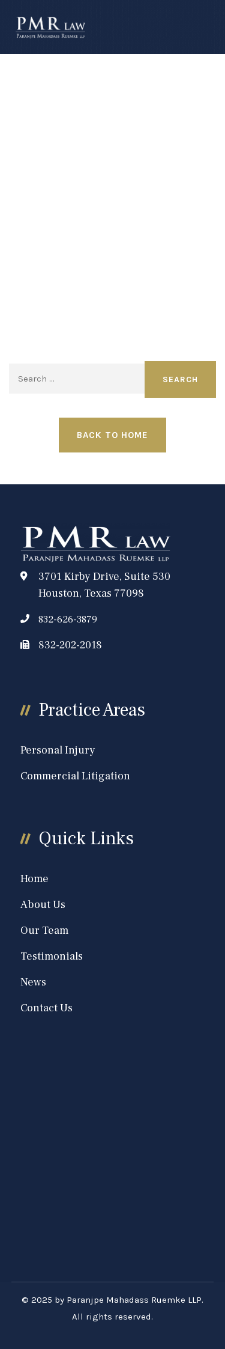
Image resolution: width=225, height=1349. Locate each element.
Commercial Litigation (75, 776)
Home (34, 879)
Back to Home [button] (112, 435)
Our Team (44, 930)
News (33, 982)
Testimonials (51, 956)
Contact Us (46, 1008)
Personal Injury (57, 750)
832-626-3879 (67, 620)
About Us (42, 905)
